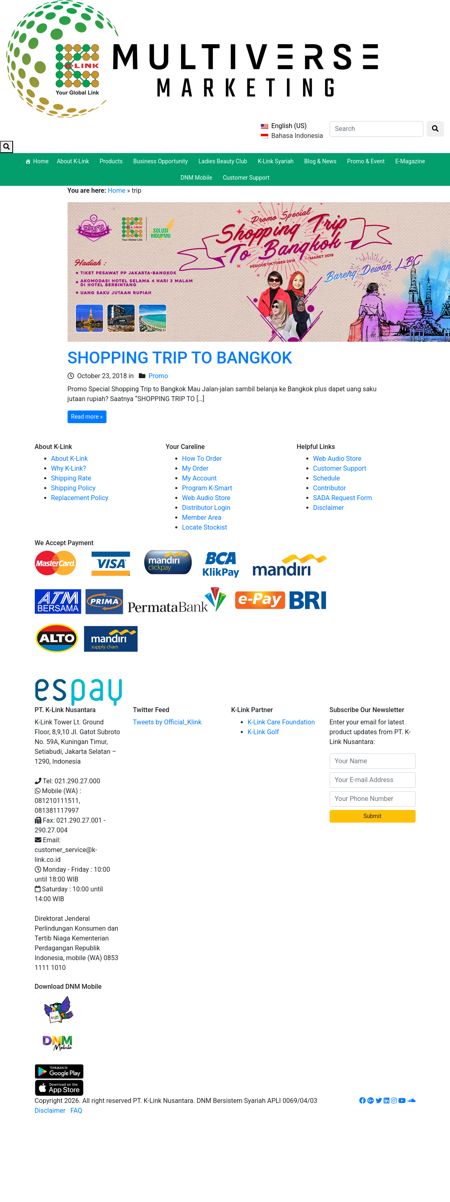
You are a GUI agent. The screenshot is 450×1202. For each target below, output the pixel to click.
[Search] (376, 129)
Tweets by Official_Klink (167, 722)
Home (41, 161)
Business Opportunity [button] (161, 161)
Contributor (329, 488)
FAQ (76, 1110)
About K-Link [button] (74, 161)
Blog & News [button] (321, 161)
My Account (199, 478)
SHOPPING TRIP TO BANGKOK (180, 358)
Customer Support (246, 177)
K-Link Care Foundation (281, 722)
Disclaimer (328, 508)
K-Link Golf (263, 732)
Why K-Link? (68, 468)
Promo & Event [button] (367, 161)
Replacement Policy (80, 498)
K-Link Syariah (277, 161)
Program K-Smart (207, 488)
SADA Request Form (342, 498)
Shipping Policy (73, 488)
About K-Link (69, 458)
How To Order (202, 458)
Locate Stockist (204, 527)
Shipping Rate (71, 478)
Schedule (326, 478)
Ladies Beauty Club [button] (224, 161)
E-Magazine (410, 161)
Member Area (202, 517)
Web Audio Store (206, 498)
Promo (158, 376)
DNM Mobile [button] (198, 177)
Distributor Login (206, 508)
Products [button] (112, 161)
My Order (195, 468)
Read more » (87, 416)
